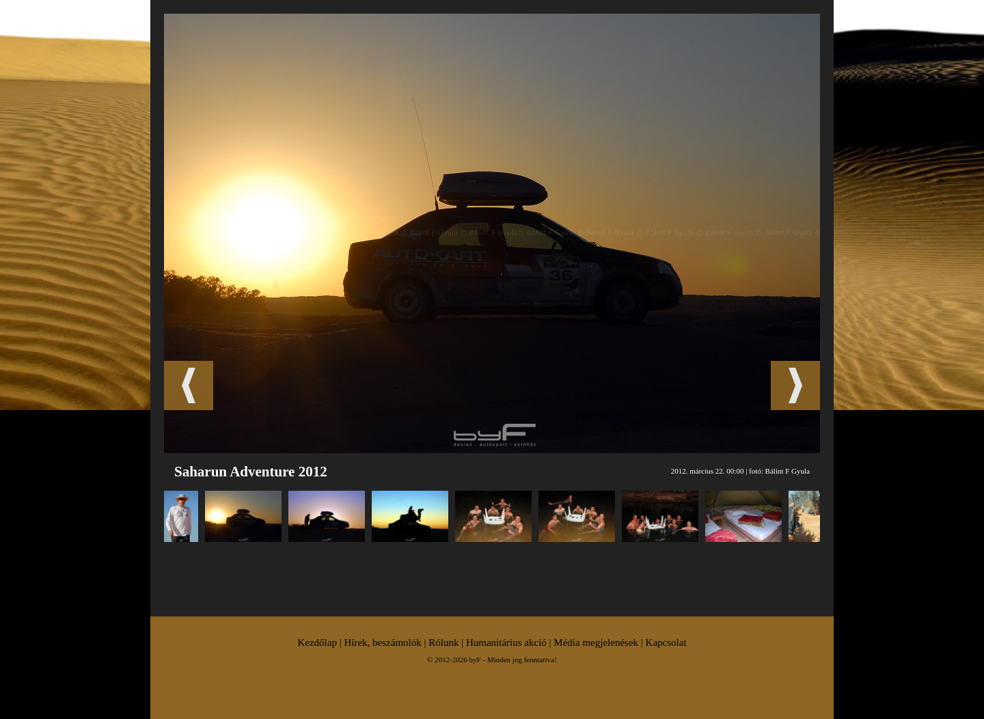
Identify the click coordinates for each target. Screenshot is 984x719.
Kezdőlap (316, 642)
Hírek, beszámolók (382, 642)
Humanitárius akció (506, 642)
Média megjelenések (596, 642)
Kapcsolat (666, 642)
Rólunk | (447, 642)
